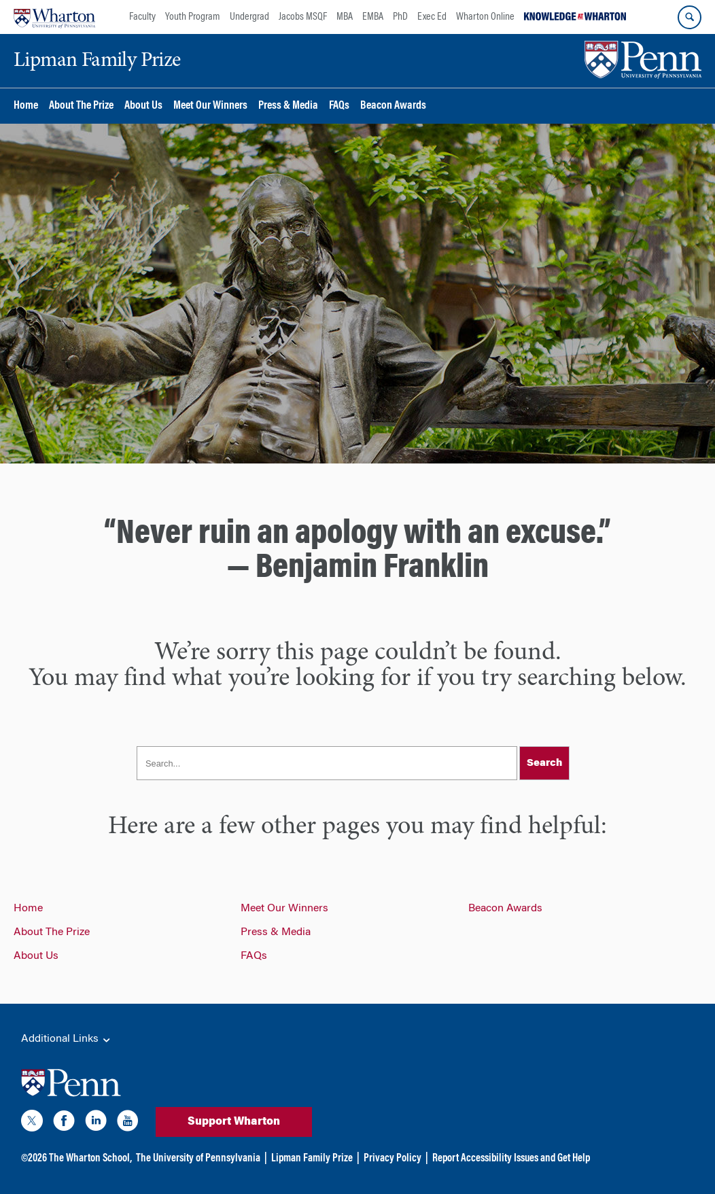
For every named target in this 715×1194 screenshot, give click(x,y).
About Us (143, 106)
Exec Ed (432, 17)
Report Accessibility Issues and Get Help (511, 1158)
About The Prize (81, 106)
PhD (400, 17)
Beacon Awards (393, 106)
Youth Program (192, 17)
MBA (344, 17)
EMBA (372, 17)
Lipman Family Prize (312, 1158)
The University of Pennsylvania (198, 1158)
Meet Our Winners (210, 106)
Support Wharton (234, 1122)
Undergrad (249, 17)
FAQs (339, 106)
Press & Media (288, 106)
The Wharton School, (90, 1158)
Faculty (142, 17)
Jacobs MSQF (303, 17)
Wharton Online (485, 17)
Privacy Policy (392, 1158)
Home (26, 106)
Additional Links (66, 1040)
